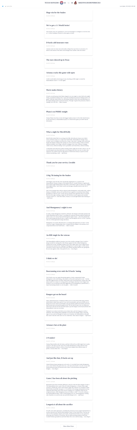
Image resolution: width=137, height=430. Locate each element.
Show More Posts (68, 426)
